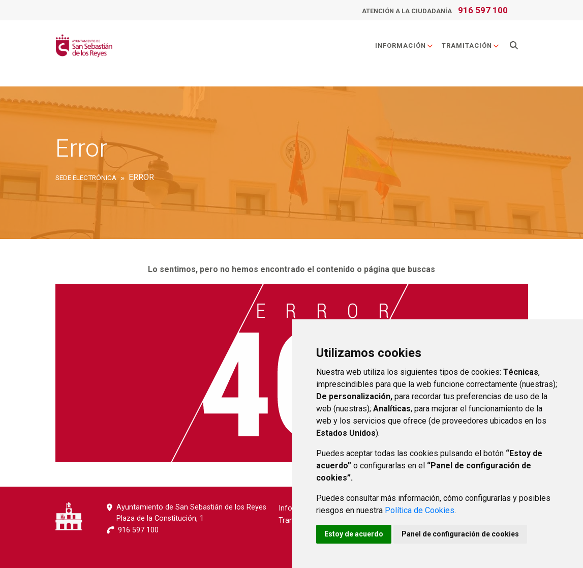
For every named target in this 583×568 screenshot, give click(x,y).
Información (404, 45)
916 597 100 (483, 10)
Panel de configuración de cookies (460, 534)
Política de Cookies (419, 510)
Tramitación (471, 45)
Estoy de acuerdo (353, 534)
